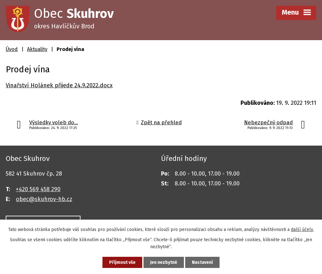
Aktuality (37, 49)
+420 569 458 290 (38, 189)
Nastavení (202, 262)
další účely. (302, 229)
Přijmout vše (122, 262)
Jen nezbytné (163, 262)
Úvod (12, 49)
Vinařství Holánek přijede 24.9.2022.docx (59, 85)
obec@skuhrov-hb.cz (44, 199)
